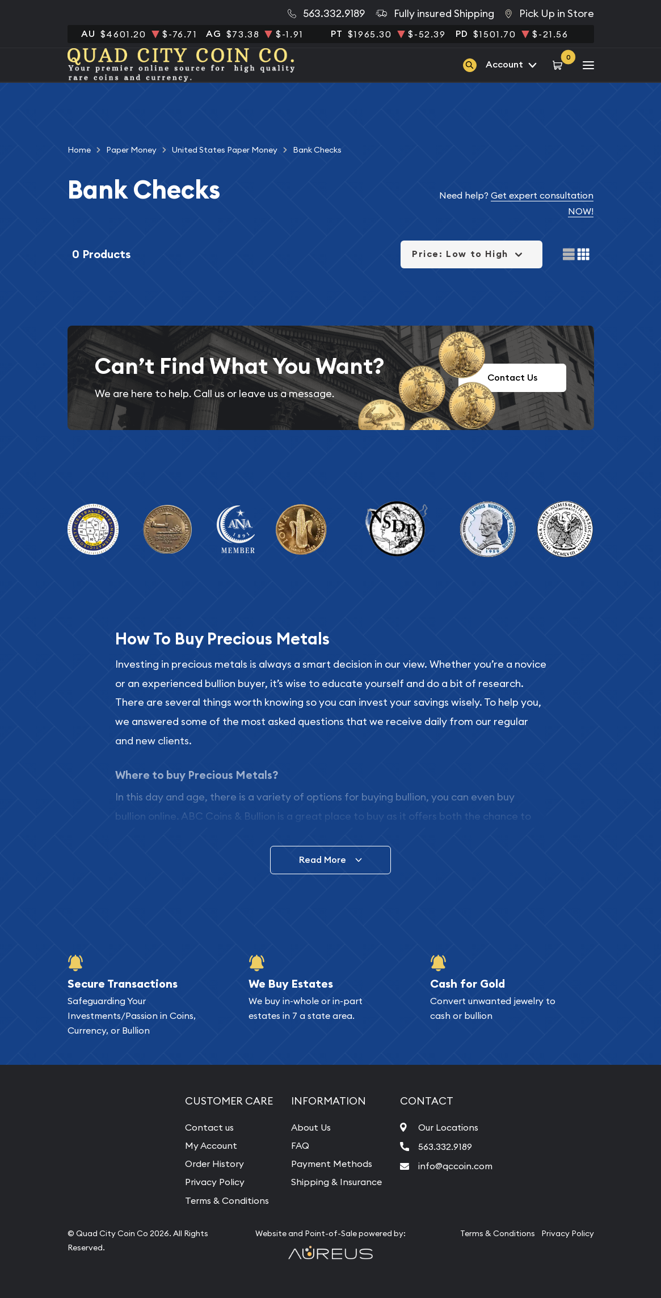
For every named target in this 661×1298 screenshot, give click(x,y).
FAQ (300, 1145)
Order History (214, 1163)
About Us (311, 1127)
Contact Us (512, 378)
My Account (211, 1145)
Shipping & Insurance (336, 1181)
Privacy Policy (215, 1181)
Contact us (209, 1127)
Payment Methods (331, 1163)
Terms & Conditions (227, 1200)
